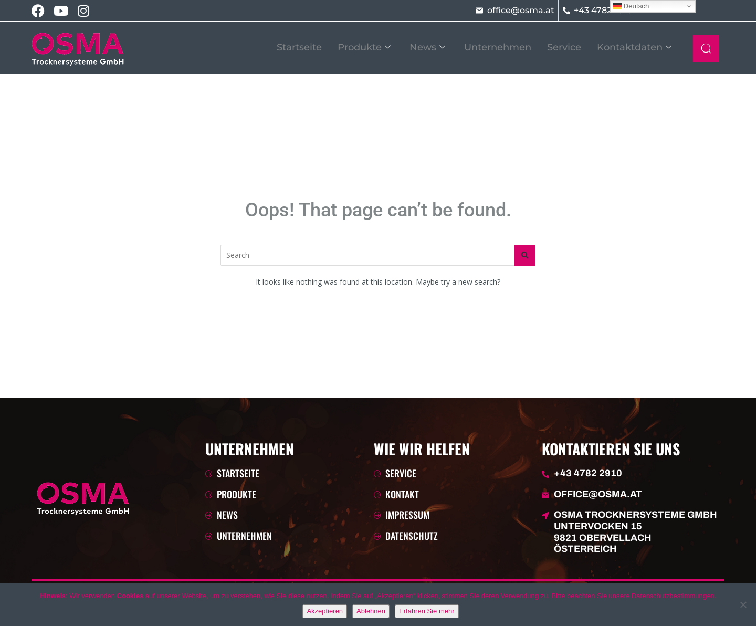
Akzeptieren (325, 611)
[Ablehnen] (743, 604)
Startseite (299, 47)
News (427, 47)
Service (564, 47)
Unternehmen (497, 47)
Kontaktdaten (634, 47)
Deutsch (631, 6)
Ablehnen (370, 611)
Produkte (364, 47)
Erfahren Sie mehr (427, 611)
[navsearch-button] (706, 48)
